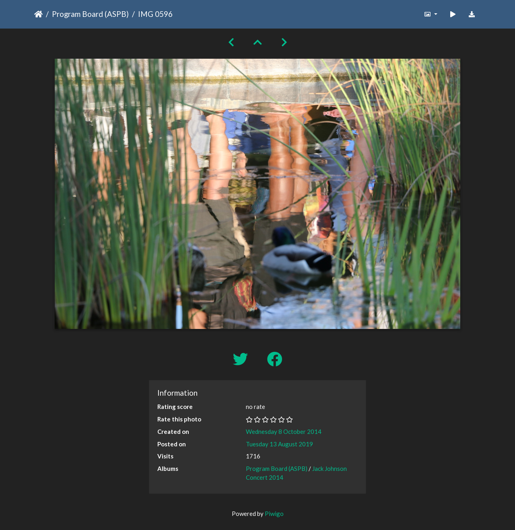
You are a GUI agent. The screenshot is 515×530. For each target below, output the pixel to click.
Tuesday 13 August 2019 (279, 444)
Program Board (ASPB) (90, 13)
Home (38, 14)
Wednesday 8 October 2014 (283, 431)
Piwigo (274, 513)
